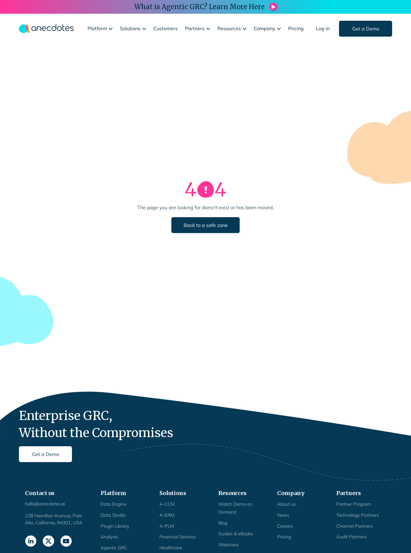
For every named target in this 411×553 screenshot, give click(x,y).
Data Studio (113, 515)
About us (286, 504)
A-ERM (166, 515)
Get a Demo (365, 29)
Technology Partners (357, 515)
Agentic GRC (114, 548)
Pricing (284, 537)
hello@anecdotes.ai (45, 504)
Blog (222, 523)
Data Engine (114, 504)
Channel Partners (354, 526)
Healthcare (170, 548)
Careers (285, 526)
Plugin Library (115, 526)
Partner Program (353, 504)
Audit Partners (351, 537)
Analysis (109, 537)
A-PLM (166, 526)
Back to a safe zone (206, 225)
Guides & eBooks (235, 534)
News (283, 515)
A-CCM (167, 504)
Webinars (228, 545)
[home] (46, 28)
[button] (100, 28)
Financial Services (177, 537)
